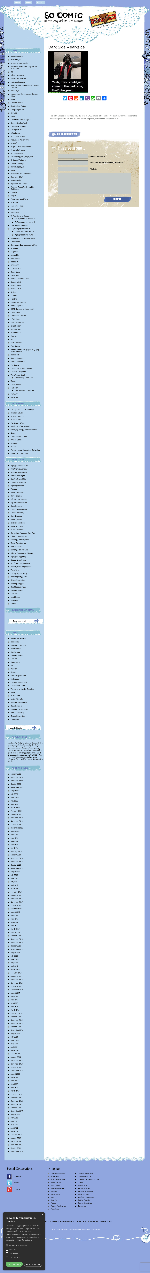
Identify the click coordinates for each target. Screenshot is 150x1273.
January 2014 (16, 1057)
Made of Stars (16, 329)
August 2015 (15, 993)
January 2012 (16, 1138)
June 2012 (15, 1121)
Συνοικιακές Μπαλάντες (19, 199)
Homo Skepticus (17, 306)
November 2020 (17, 781)
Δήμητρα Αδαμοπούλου (19, 466)
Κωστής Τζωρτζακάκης (19, 573)
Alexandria (15, 255)
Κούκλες (14, 113)
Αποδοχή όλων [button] (14, 1264)
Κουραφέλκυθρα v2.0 (19, 126)
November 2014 (17, 1023)
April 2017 (14, 926)
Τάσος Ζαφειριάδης (18, 493)
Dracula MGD (16, 285)
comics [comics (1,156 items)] (39, 759)
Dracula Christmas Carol (20, 279)
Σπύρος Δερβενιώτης (18, 482)
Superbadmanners (18, 358)
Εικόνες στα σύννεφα (18, 79)
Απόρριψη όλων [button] (33, 1264)
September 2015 (17, 990)
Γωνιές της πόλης (17, 423)
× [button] (42, 1215)
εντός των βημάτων (18, 82)
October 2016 (16, 946)
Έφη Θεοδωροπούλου (19, 503)
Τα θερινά (14, 203)
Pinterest (17, 1189)
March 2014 (15, 1050)
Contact (40, 3)
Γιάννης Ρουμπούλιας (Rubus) (22, 553)
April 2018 (14, 885)
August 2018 (15, 872)
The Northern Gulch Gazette (21, 368)
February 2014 (16, 1054)
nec (12, 665)
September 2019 (17, 828)
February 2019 (16, 852)
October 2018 (16, 865)
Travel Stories (16, 385)
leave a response (87, 119)
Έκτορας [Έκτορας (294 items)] (35, 743)
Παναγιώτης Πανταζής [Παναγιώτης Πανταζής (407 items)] (32, 749)
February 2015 (16, 1013)
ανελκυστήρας (16, 60)
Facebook (17, 1176)
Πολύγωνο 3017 (17, 177)
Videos (13, 447)
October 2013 (16, 1067)
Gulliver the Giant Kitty (19, 302)
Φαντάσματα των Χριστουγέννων (23, 238)
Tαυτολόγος (15, 570)
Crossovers (15, 275)
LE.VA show (15, 319)
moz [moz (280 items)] (9, 743)
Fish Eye (14, 299)
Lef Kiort (14, 594)
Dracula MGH (16, 289)
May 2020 (14, 801)
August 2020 (15, 791)
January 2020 (16, 814)
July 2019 (14, 835)
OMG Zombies (16, 343)
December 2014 (17, 1020)
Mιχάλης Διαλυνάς (17, 486)
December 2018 (17, 858)
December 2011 (17, 1141)
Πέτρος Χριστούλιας (18, 580)
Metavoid (14, 336)
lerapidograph (16, 326)
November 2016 (17, 943)
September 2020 (17, 787)
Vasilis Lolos (15, 696)
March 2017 (15, 929)
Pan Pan (14, 669)
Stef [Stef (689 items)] (32, 755)
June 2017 (15, 919)
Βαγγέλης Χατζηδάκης (19, 577)
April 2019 (14, 845)
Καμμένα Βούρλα (17, 103)
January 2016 (16, 976)
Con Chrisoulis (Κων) (19, 587)
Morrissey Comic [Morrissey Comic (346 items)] (22, 747)
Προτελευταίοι (16, 180)
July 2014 (14, 1037)
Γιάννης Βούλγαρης (18, 476)
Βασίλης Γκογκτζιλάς (18, 479)
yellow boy (15, 397)
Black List (14, 262)
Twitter (16, 1183)
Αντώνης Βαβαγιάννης (19, 472)
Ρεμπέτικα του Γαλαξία (19, 184)
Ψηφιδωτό (14, 248)
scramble (87, 1229)
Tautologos (15, 679)
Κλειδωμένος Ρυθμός (19, 106)
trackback (101, 119)
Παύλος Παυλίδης (17, 546)
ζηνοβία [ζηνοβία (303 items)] (31, 745)
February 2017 (16, 932)
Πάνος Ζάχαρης (16, 496)
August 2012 (15, 1115)
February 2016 (16, 973)
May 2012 (14, 1125)
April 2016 (14, 966)
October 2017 (16, 905)
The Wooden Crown (18, 686)
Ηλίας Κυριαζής (16, 516)
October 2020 (16, 784)
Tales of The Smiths (18, 362)
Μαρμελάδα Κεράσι (18, 137)
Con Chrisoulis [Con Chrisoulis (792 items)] (22, 757)
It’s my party (15, 312)
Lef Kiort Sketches (17, 323)
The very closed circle (19, 682)
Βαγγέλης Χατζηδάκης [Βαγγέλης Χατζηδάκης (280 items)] (18, 743)
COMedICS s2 (16, 269)
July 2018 (14, 875)
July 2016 (14, 956)
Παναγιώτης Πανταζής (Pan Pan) (23, 533)
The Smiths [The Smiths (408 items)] (12, 751)
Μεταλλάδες (15, 143)
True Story (15, 388)
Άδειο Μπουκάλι (17, 56)
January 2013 (16, 1098)
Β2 (12, 72)
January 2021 (16, 774)
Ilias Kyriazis (15, 652)
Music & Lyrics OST (18, 416)
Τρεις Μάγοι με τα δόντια (20, 225)
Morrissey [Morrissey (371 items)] (39, 747)
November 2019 (17, 821)
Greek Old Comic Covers (20, 453)
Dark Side (57, 47)
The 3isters (15, 365)
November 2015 (17, 983)
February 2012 (16, 1135)
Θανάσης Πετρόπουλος (19, 550)
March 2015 (15, 1010)
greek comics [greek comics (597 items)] (13, 753)
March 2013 (15, 1091)
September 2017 (17, 909)
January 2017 (16, 936)
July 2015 (14, 996)
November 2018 (17, 862)
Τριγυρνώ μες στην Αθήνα (20, 229)
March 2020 (15, 808)
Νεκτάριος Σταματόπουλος (20, 563)
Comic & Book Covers (19, 436)
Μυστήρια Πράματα (18, 153)
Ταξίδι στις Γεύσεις (17, 206)
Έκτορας (14, 489)
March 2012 (15, 1131)
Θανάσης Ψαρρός (17, 584)
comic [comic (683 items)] (27, 755)
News (13, 433)
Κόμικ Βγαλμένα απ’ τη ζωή (21, 120)
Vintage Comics (16, 440)
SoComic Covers (17, 413)
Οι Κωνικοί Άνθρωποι (19, 160)
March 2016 (15, 970)
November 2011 (17, 1145)
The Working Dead (18, 375)
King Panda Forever (18, 316)
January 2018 (16, 895)
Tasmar (13, 672)
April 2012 (14, 1128)
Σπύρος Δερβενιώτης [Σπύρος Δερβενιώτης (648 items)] (16, 755)
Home (17, 3)
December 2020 (17, 777)
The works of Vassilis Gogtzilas (22, 689)
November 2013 (17, 1064)
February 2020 (16, 811)
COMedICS (15, 265)
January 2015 (16, 1017)
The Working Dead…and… (25, 378)
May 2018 (14, 882)
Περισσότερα (27, 1240)
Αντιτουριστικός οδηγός (19, 63)
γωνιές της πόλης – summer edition (24, 430)
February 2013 (16, 1094)
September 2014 (17, 1030)
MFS (12, 339)
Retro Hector (15, 355)
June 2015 (15, 1000)
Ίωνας (13, 99)
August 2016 (15, 953)
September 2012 (17, 1111)
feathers (14, 296)
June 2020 (15, 798)
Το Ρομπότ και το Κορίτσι (20, 216)
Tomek (13, 381)
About (28, 3)
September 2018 (17, 868)
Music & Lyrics (16, 420)
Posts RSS (94, 1221)
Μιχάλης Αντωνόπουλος (19, 469)
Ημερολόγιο (15, 91)
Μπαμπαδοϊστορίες (18, 150)
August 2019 (15, 831)
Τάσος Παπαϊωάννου (18, 543)
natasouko (14, 600)
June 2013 (15, 1081)
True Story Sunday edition (24, 391)
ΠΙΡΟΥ (13, 170)
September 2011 (17, 1152)
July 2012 (14, 1118)
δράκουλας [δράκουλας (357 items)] (32, 747)
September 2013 (17, 1071)
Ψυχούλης (14, 252)
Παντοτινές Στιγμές (18, 167)
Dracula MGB (16, 282)
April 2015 (14, 1007)
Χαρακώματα (15, 242)
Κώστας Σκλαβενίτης (18, 560)
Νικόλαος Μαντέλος (18, 523)
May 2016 (14, 963)
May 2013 (14, 1084)
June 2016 (15, 959)
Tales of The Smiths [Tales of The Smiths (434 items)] (24, 751)
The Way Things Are (18, 372)
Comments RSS (106, 1221)
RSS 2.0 (66, 119)
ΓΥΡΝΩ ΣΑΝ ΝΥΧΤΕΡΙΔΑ (24, 232)
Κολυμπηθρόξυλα (17, 110)
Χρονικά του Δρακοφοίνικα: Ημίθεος (24, 245)
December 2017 (17, 899)
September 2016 (17, 949)
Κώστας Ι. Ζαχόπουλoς (19, 499)
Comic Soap (15, 272)
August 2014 (15, 1034)
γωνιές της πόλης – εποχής (21, 426)
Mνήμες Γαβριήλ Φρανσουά (21, 147)
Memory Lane (16, 333)
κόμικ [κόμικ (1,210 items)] (10, 761)
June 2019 (15, 838)
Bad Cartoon (15, 258)
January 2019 (16, 855)
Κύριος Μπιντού (17, 130)
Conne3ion (96, 1229)
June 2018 (15, 878)
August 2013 (15, 1074)
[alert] (24, 1241)
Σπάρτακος (15, 192)
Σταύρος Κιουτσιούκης (19, 509)
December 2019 (17, 818)
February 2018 (16, 892)
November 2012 (17, 1104)
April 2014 (14, 1047)
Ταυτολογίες (15, 213)
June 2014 (15, 1040)
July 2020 (14, 794)
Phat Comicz (15, 346)
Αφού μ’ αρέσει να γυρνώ (24, 235)
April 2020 (14, 804)
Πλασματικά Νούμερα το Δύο (21, 174)
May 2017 (14, 922)
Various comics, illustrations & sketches (25, 450)
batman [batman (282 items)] (28, 743)
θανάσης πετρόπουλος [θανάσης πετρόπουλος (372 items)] (16, 749)
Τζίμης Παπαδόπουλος (19, 536)
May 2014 (14, 1044)
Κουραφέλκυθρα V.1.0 (19, 123)
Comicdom (15, 642)
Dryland (13, 292)
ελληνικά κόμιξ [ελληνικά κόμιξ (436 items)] (37, 751)
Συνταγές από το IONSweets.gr (22, 410)
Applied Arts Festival (18, 639)
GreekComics (16, 649)
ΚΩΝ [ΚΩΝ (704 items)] (36, 755)
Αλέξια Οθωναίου (17, 530)
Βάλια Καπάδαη (16, 506)
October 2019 (16, 825)
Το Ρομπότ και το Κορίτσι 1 (25, 219)
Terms (61, 1221)
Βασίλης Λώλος (16, 520)
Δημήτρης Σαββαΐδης (19, 557)
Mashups (14, 443)
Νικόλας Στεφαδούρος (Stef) (21, 567)
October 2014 (16, 1027)
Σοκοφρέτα (15, 719)
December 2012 (17, 1101)
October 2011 (16, 1148)
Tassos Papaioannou (18, 676)
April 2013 (14, 1088)
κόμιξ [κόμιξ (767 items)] (14, 757)
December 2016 (17, 939)
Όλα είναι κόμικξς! (17, 164)
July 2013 (14, 1077)
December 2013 (17, 1061)
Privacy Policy (82, 1221)
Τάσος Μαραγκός (17, 526)
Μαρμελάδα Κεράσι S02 (20, 140)
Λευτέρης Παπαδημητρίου (20, 540)
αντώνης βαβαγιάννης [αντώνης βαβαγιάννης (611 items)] (27, 753)
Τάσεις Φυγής (16, 209)
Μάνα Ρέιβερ (15, 133)
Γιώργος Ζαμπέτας (18, 75)
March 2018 (15, 889)
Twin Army (14, 394)
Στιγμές (13, 196)
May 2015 (14, 1003)
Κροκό (13, 116)
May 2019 (14, 841)
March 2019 (15, 848)
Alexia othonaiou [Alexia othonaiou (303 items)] (23, 745)
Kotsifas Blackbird (17, 590)
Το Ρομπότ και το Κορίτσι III (25, 222)
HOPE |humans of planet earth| (22, 309)
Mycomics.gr (15, 662)
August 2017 (15, 912)
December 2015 (17, 980)
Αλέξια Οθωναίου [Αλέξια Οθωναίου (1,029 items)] (28, 759)
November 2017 (17, 902)
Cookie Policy (70, 1221)
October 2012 (16, 1108)
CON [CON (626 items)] (39, 753)
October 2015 (16, 986)
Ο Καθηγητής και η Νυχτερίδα (22, 157)
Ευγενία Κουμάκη (17, 513)
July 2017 (14, 916)
